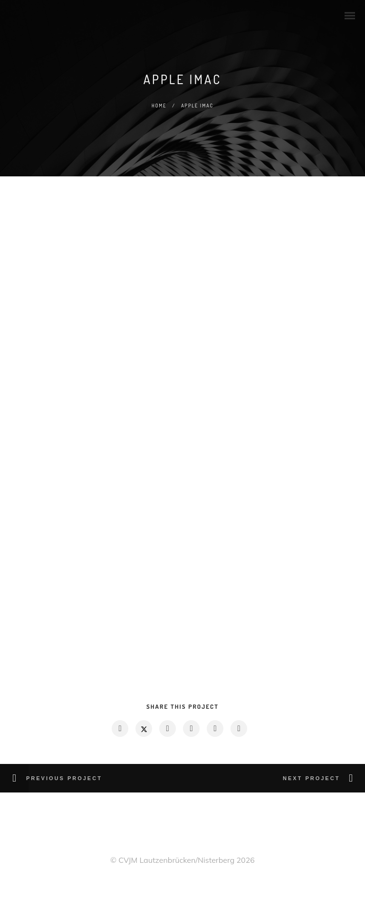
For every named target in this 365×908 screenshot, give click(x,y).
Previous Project (64, 778)
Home (159, 105)
